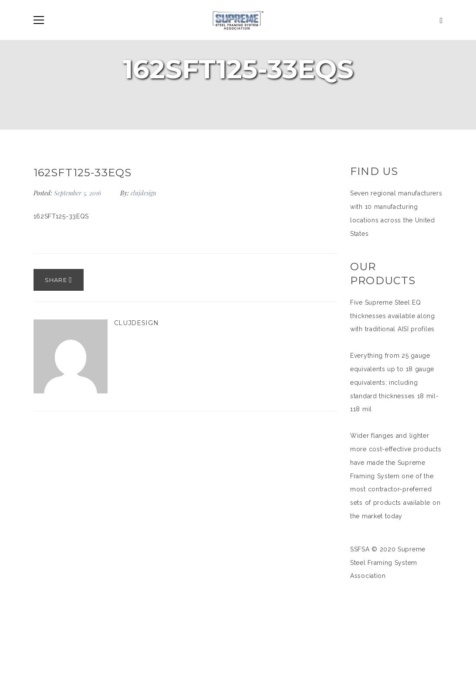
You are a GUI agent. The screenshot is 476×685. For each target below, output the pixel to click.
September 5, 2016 (78, 193)
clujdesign (143, 193)
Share (59, 280)
